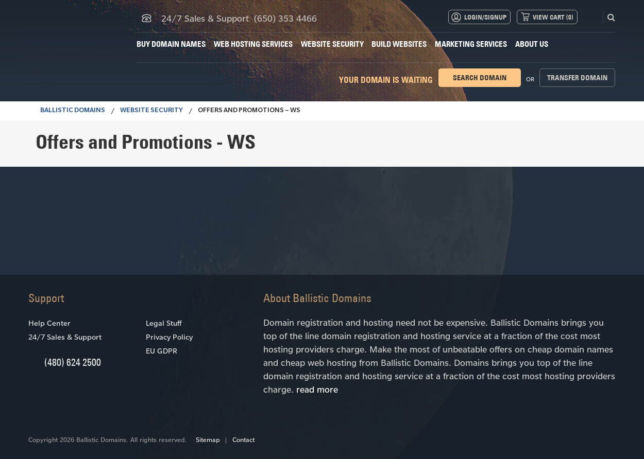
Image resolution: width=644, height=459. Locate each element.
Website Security (332, 44)
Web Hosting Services (253, 44)
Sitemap (208, 439)
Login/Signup (485, 17)
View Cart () (553, 17)
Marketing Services (471, 44)
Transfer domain (577, 77)
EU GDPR (161, 351)
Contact (243, 439)
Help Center (49, 323)
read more (317, 389)
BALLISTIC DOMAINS (72, 111)
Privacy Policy (169, 337)
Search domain (479, 77)
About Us (531, 44)
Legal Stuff (163, 323)
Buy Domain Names (171, 44)
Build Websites (399, 44)
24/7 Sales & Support (64, 337)
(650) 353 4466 (285, 18)
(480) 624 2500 (72, 362)
